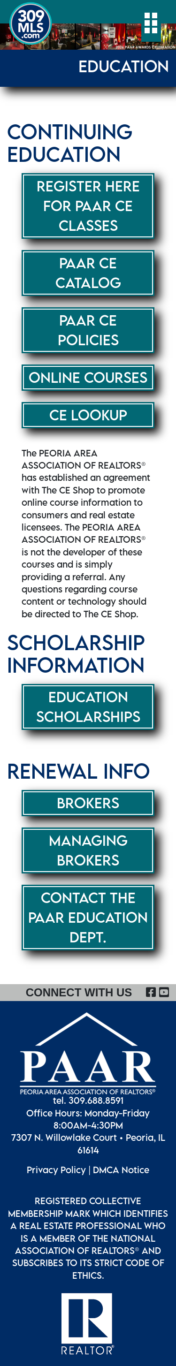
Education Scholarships (88, 706)
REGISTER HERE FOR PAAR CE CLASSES (88, 205)
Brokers (88, 803)
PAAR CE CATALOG (88, 272)
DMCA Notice (121, 1169)
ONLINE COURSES (88, 377)
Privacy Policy (56, 1169)
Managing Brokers (88, 850)
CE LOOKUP (88, 415)
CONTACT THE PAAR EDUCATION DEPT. (88, 917)
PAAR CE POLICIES (88, 330)
